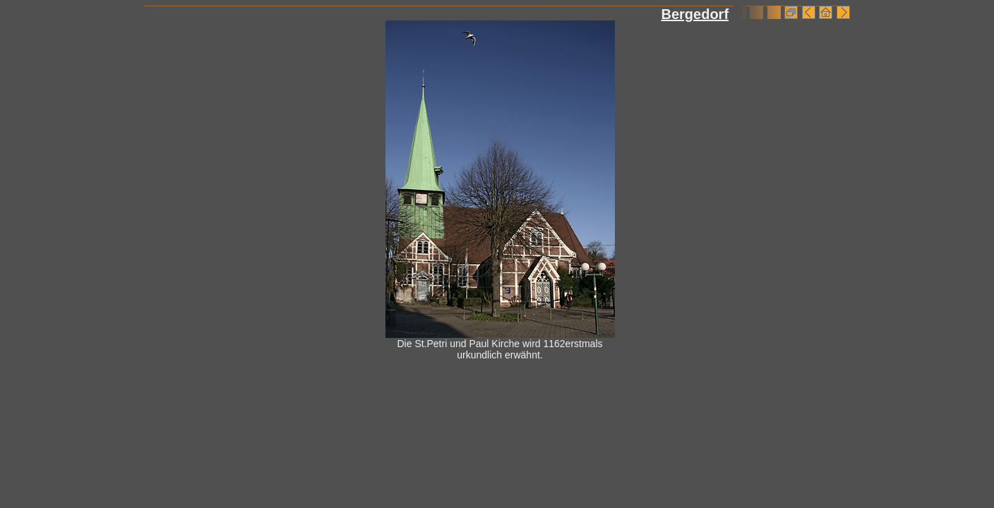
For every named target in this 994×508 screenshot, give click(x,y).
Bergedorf (695, 14)
